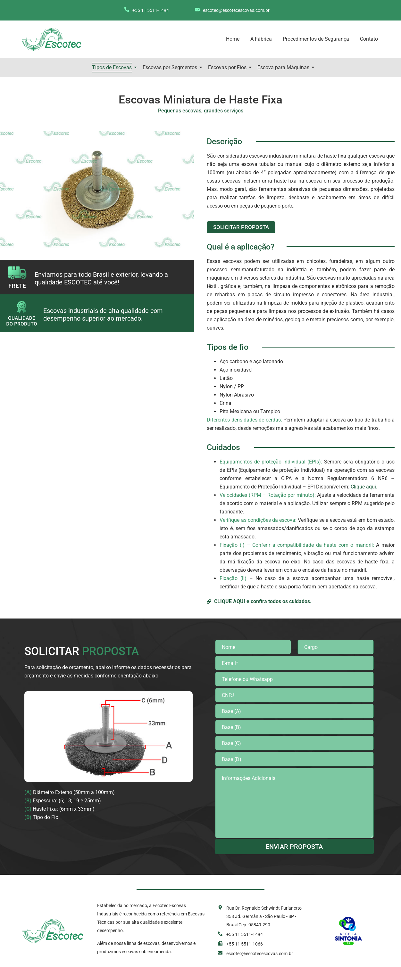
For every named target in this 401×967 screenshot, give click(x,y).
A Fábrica (261, 39)
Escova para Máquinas (284, 67)
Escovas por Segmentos (171, 67)
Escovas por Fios (228, 67)
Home (232, 39)
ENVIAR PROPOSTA (294, 846)
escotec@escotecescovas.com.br (236, 10)
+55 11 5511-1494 (150, 10)
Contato (369, 39)
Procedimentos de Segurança (316, 39)
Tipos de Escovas (113, 67)
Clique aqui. (364, 487)
